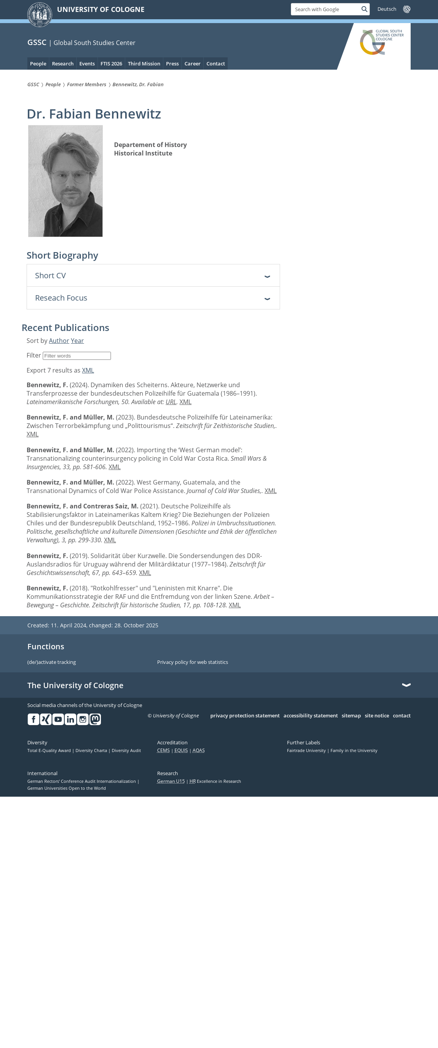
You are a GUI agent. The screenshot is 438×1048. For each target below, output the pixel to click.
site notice (377, 716)
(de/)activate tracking (51, 662)
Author (59, 340)
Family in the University (354, 750)
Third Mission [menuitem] (144, 63)
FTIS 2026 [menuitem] (111, 63)
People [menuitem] (38, 63)
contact (402, 716)
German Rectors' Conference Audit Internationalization (82, 781)
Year (77, 340)
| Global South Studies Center (92, 42)
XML (88, 370)
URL (171, 402)
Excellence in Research (215, 781)
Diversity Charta (92, 750)
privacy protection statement (245, 716)
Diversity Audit (126, 750)
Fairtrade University (307, 750)
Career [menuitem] (193, 63)
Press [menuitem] (172, 63)
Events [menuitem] (87, 63)
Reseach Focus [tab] (61, 298)
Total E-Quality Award (49, 750)
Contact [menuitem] (215, 63)
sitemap (351, 716)
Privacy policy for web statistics (192, 662)
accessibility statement (311, 716)
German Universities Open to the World (66, 788)
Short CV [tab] (50, 275)
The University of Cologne (75, 685)
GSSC (37, 42)
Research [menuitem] (63, 63)
